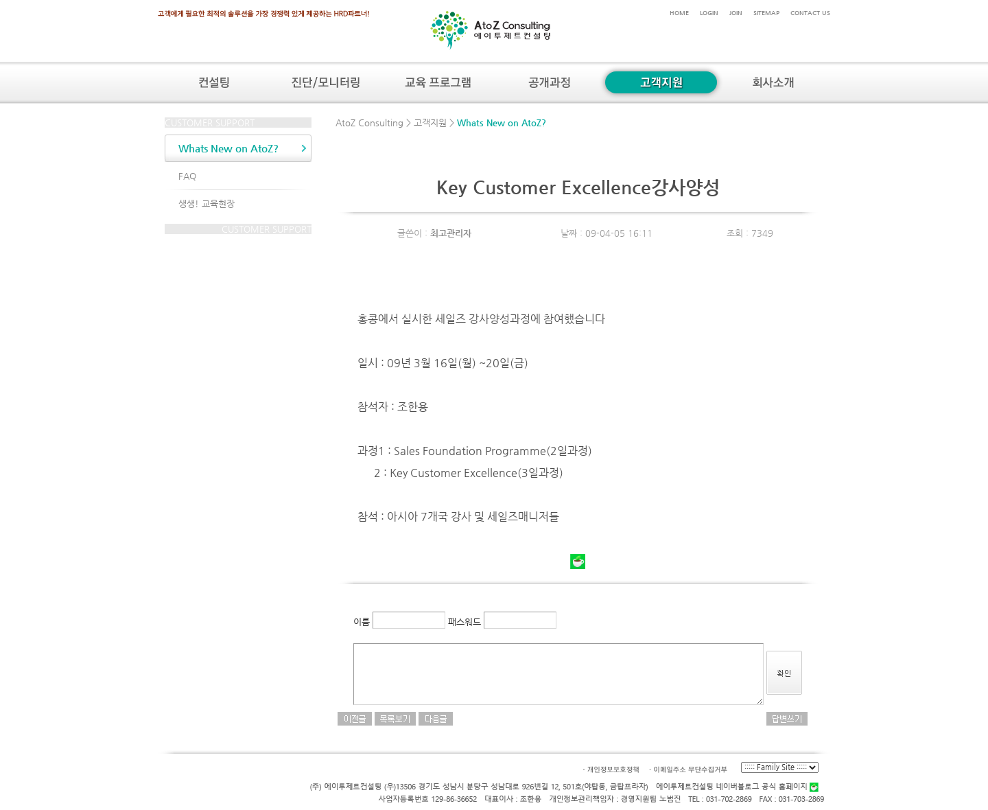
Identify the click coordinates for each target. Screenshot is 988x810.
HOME (679, 12)
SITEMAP (766, 12)
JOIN (735, 12)
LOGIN (709, 12)
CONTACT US (810, 12)
